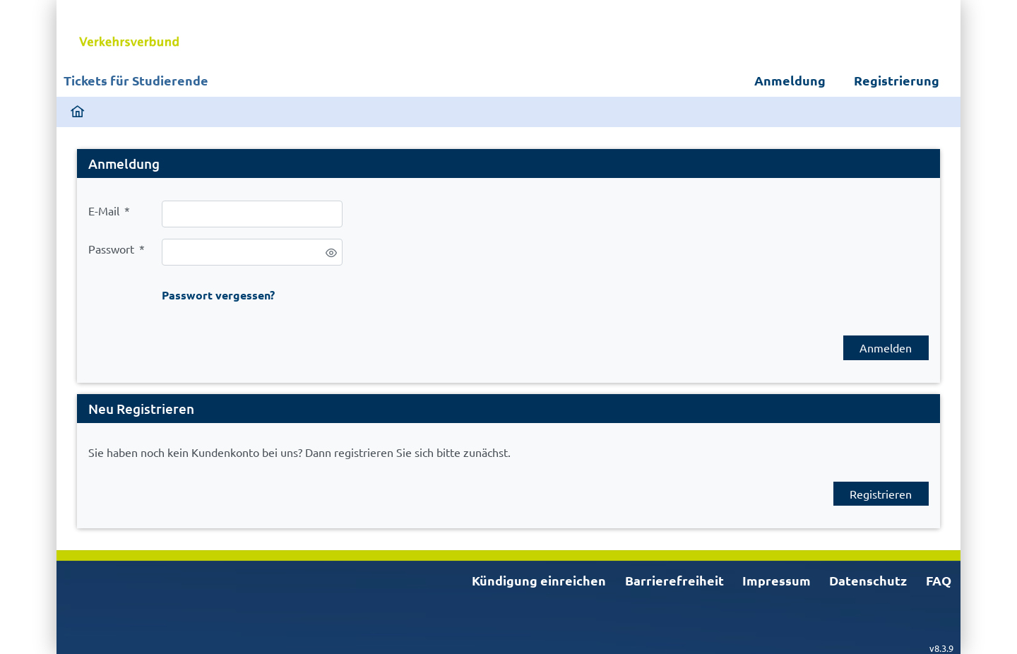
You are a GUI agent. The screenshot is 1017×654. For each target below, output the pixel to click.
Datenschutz (868, 580)
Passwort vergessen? (218, 295)
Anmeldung (790, 80)
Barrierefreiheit (674, 580)
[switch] (331, 253)
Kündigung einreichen (539, 580)
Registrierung (896, 80)
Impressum (776, 580)
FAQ (938, 580)
